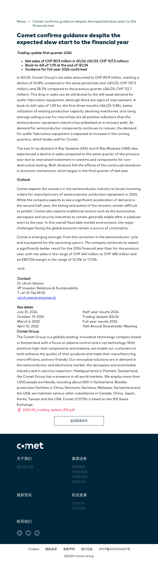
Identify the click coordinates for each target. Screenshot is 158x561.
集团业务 (79, 458)
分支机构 (78, 508)
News (21, 21)
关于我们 (24, 458)
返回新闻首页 (79, 421)
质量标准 (78, 481)
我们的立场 (25, 467)
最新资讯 (24, 495)
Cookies (33, 549)
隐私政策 (51, 549)
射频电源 (78, 467)
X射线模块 (80, 472)
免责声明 (69, 549)
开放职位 (78, 503)
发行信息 (87, 549)
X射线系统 (80, 477)
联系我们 (24, 521)
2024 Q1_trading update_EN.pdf (46, 409)
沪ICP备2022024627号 (114, 549)
